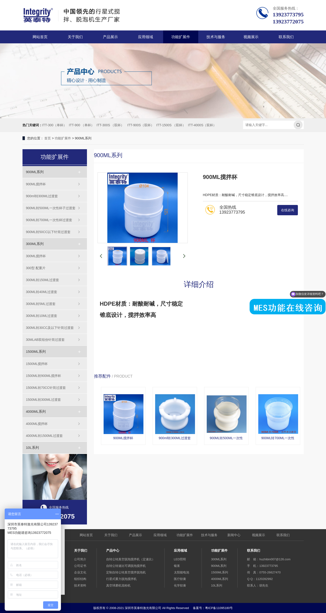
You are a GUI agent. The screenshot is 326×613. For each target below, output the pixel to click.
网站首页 (40, 37)
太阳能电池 (181, 572)
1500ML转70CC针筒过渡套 (46, 388)
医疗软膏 (180, 579)
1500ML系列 (36, 351)
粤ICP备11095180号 (219, 608)
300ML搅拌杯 (36, 256)
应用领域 (145, 37)
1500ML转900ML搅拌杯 (43, 376)
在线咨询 (287, 210)
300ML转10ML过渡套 (41, 316)
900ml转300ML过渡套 (42, 196)
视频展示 (251, 37)
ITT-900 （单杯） (81, 125)
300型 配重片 (35, 268)
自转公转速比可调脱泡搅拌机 (126, 566)
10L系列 (32, 448)
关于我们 (75, 37)
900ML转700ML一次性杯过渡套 (49, 220)
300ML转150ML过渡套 (42, 280)
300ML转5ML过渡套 (41, 304)
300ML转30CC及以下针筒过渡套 (50, 328)
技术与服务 (215, 37)
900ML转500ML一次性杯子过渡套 (51, 208)
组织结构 (80, 579)
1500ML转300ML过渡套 (43, 399)
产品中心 (112, 550)
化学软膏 (180, 585)
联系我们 (286, 37)
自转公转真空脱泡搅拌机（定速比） (130, 559)
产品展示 (110, 37)
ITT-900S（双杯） (140, 125)
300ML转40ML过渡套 (41, 292)
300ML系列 (35, 244)
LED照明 (180, 559)
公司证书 (80, 566)
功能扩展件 (180, 37)
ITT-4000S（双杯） (202, 125)
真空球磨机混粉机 (118, 585)
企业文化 (80, 572)
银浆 (177, 566)
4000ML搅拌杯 (37, 424)
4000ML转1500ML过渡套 (44, 436)
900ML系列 (35, 172)
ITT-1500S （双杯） (171, 125)
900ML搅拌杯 (36, 184)
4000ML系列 (36, 411)
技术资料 (80, 585)
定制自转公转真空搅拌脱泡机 (126, 572)
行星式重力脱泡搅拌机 (121, 579)
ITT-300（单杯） (54, 125)
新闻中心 (233, 535)
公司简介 (80, 559)
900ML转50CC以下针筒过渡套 (48, 232)
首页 (47, 138)
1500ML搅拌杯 (37, 364)
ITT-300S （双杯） (110, 125)
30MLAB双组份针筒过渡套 (45, 340)
